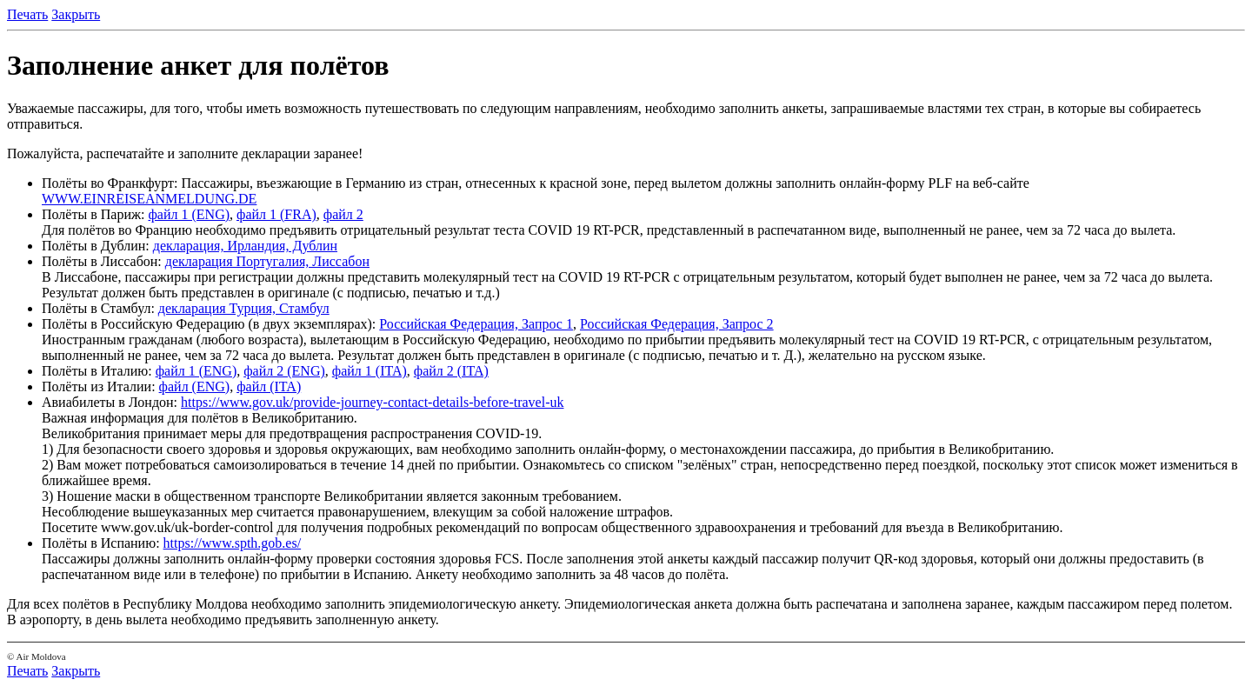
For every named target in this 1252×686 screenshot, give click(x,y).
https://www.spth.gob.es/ (232, 543)
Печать (27, 14)
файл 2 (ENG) (284, 370)
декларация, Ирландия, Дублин (245, 245)
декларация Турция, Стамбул (244, 308)
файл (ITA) (268, 386)
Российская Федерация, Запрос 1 (476, 323)
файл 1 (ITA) (369, 370)
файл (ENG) (194, 386)
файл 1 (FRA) (276, 214)
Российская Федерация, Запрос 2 (677, 323)
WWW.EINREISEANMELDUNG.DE (149, 198)
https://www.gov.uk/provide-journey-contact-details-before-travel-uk (372, 402)
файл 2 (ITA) (451, 370)
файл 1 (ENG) (189, 214)
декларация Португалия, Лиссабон (267, 261)
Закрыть (75, 14)
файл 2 (343, 214)
